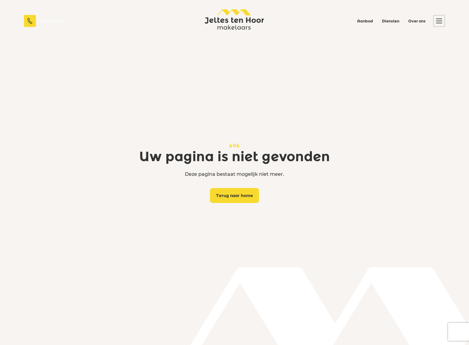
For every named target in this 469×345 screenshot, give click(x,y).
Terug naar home (234, 195)
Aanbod (365, 21)
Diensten (390, 21)
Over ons (417, 21)
